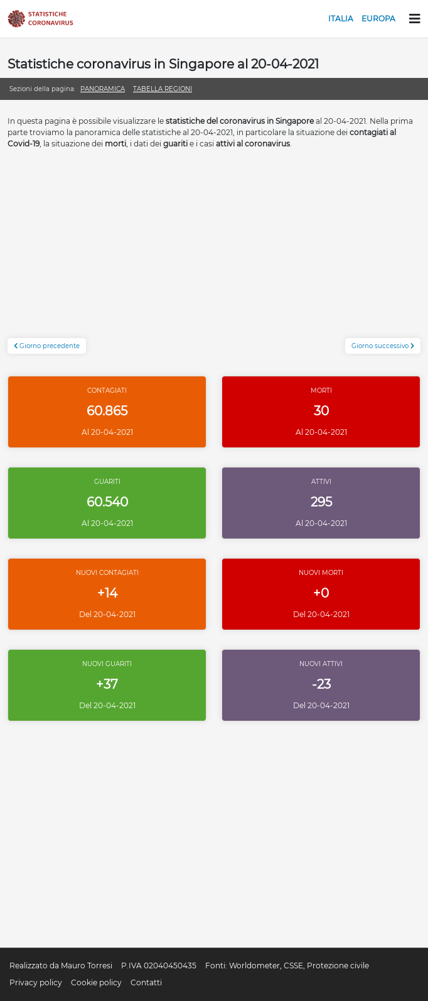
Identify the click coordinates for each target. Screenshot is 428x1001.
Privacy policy (35, 982)
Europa (378, 18)
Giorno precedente (47, 346)
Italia (340, 18)
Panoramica (102, 89)
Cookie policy (96, 982)
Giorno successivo (382, 346)
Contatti (146, 982)
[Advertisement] (214, 250)
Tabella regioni (162, 89)
